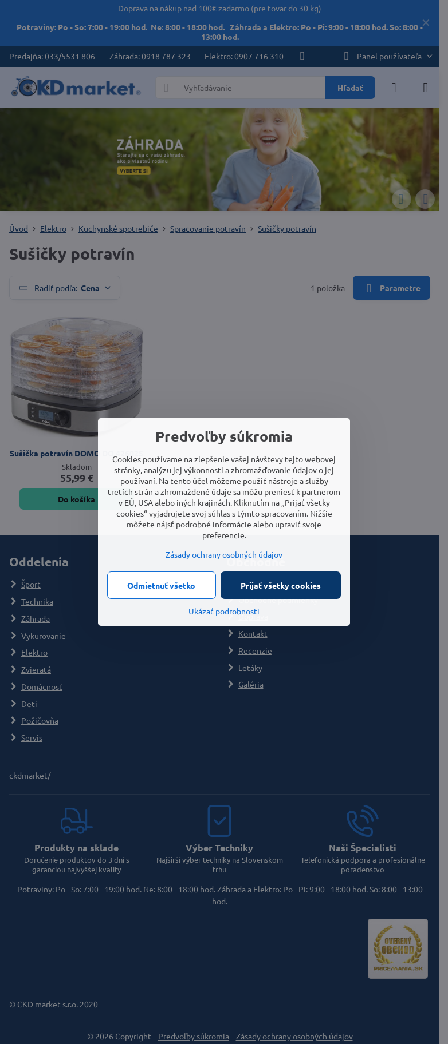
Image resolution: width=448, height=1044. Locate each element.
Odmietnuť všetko (161, 585)
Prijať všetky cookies (281, 585)
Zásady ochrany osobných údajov (224, 554)
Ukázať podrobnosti (224, 611)
